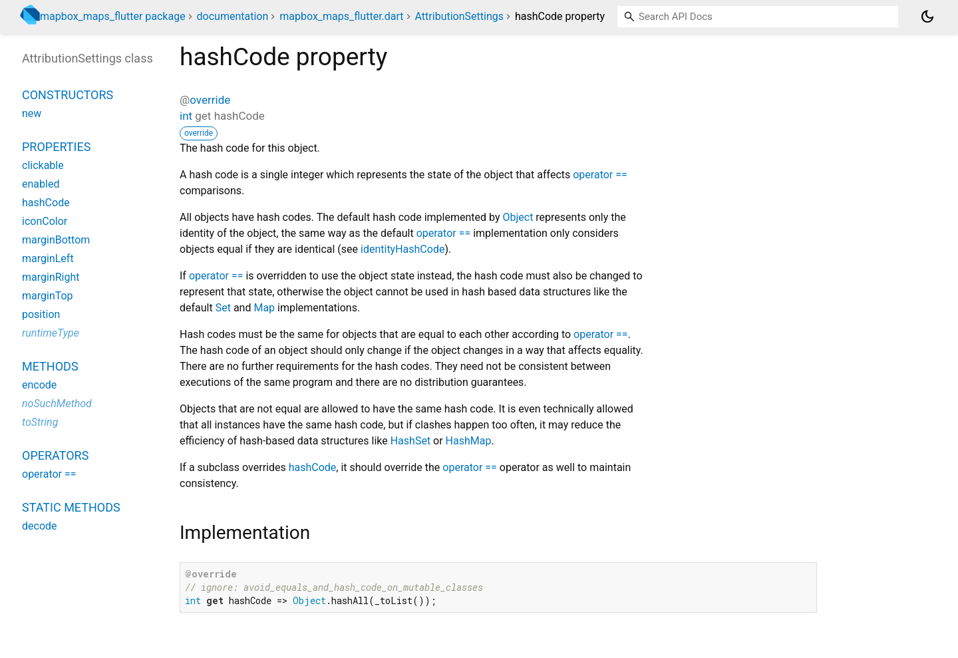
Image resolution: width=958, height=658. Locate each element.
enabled (40, 184)
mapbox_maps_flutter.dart (341, 16)
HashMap (469, 440)
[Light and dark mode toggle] (927, 16)
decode (39, 526)
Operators (55, 455)
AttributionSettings (459, 16)
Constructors (67, 95)
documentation (233, 16)
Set (223, 307)
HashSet (410, 440)
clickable (43, 165)
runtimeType (50, 333)
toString (40, 422)
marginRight (51, 277)
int (186, 115)
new (31, 113)
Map (264, 307)
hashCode (313, 467)
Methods (50, 366)
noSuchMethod (57, 403)
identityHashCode (402, 249)
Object (517, 217)
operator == (600, 174)
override (210, 99)
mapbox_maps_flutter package (113, 16)
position (41, 314)
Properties (56, 147)
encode (39, 385)
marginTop (47, 295)
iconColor (44, 221)
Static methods (71, 507)
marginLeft (48, 258)
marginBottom (56, 240)
